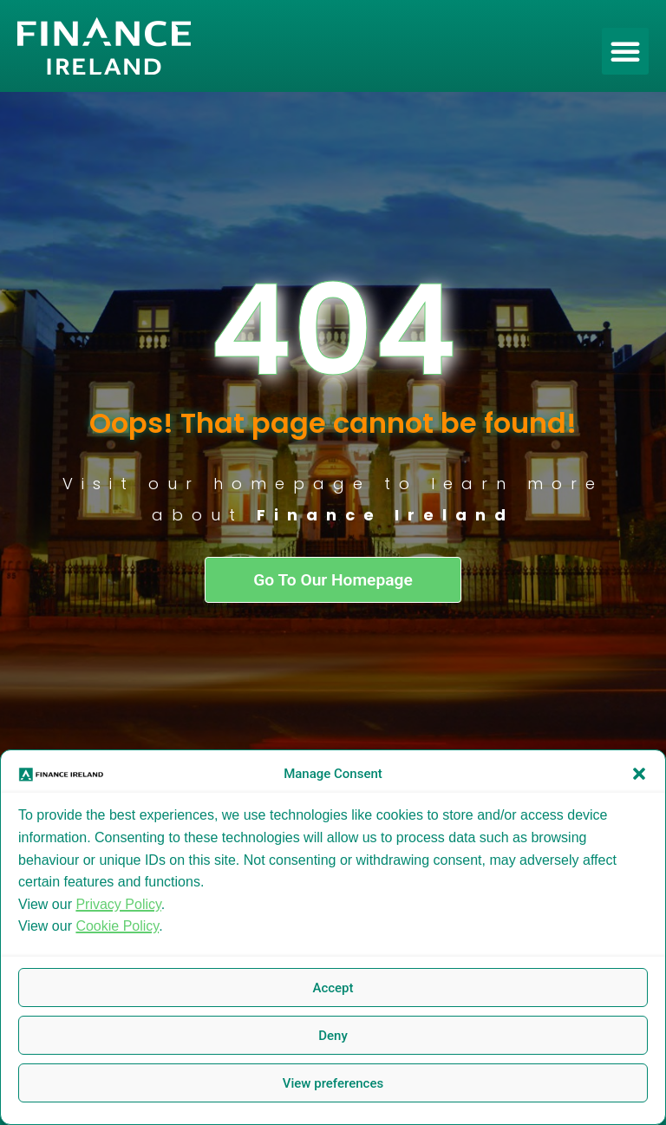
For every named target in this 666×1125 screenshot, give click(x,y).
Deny (333, 1035)
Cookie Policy (117, 926)
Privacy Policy (117, 904)
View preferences (333, 1083)
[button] (639, 773)
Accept (332, 988)
